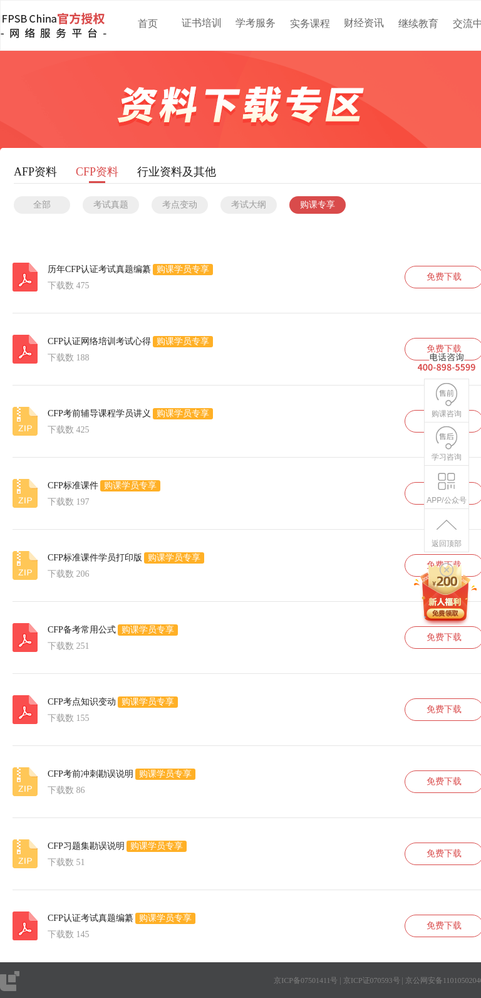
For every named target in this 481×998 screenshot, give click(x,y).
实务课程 (310, 23)
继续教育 (418, 23)
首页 (148, 23)
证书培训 (202, 23)
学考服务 (255, 23)
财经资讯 (364, 23)
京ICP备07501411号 (306, 980)
